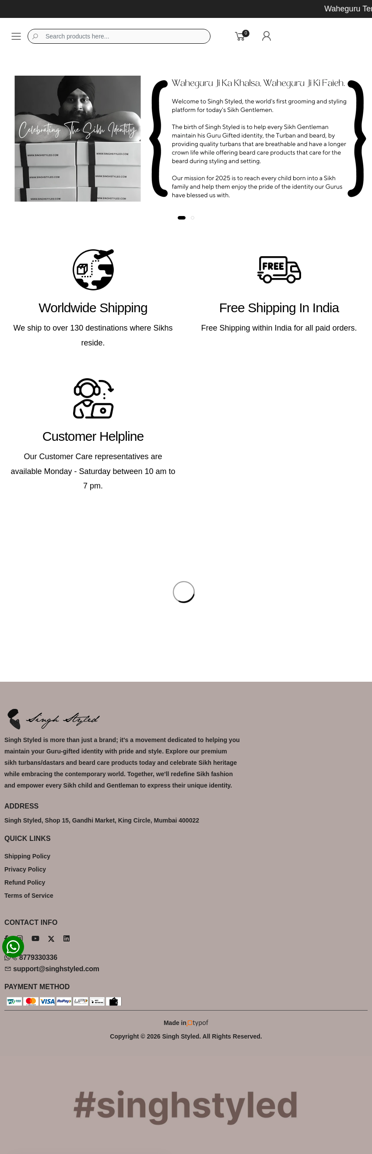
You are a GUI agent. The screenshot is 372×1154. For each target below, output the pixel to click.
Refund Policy (24, 882)
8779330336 (30, 957)
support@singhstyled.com (51, 969)
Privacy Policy (25, 869)
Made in (186, 1023)
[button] (181, 218)
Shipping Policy (27, 856)
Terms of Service (28, 895)
